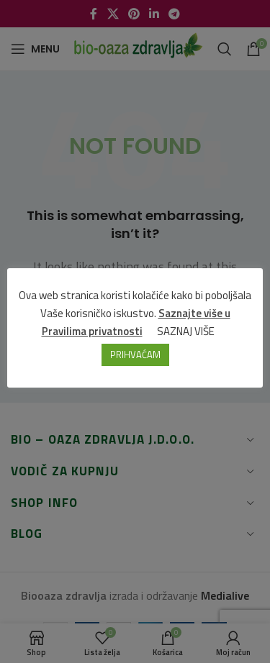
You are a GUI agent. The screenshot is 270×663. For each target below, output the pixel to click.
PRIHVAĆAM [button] (135, 354)
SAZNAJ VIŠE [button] (186, 331)
